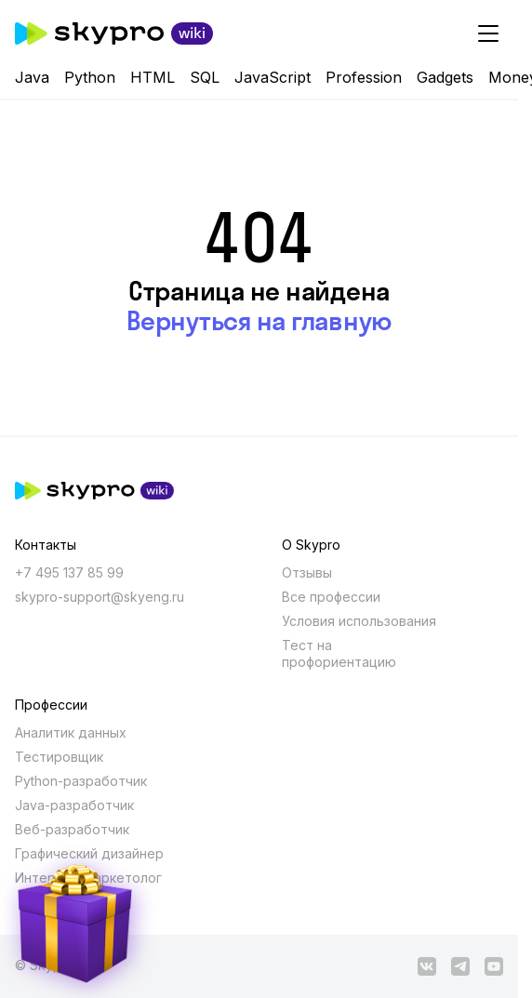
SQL (204, 77)
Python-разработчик (81, 781)
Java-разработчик (74, 805)
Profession (364, 77)
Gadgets (445, 77)
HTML (152, 77)
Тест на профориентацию (339, 653)
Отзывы (307, 572)
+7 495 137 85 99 (69, 572)
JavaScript (272, 77)
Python (89, 77)
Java (32, 77)
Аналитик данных (70, 732)
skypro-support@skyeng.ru (99, 597)
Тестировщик (59, 757)
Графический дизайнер (89, 853)
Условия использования (359, 621)
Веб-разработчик (72, 829)
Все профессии (331, 597)
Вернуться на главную (259, 321)
